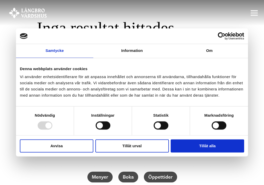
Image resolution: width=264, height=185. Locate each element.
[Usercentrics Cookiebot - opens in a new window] (221, 36)
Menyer (100, 176)
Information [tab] (132, 50)
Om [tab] (209, 50)
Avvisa (57, 146)
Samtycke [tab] (55, 50)
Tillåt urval (132, 146)
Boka (128, 176)
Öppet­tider (160, 176)
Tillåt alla (207, 146)
